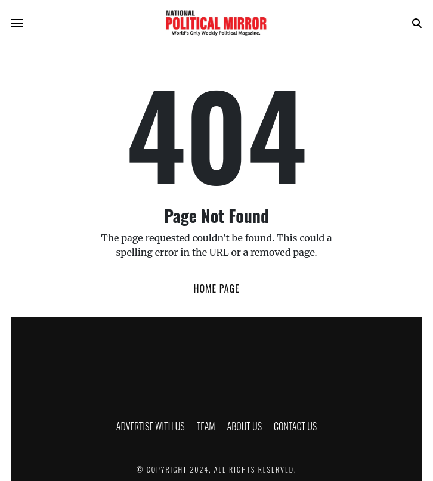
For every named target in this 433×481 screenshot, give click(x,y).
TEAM (206, 426)
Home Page (216, 288)
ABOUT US (244, 426)
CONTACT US (295, 426)
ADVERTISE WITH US (150, 426)
